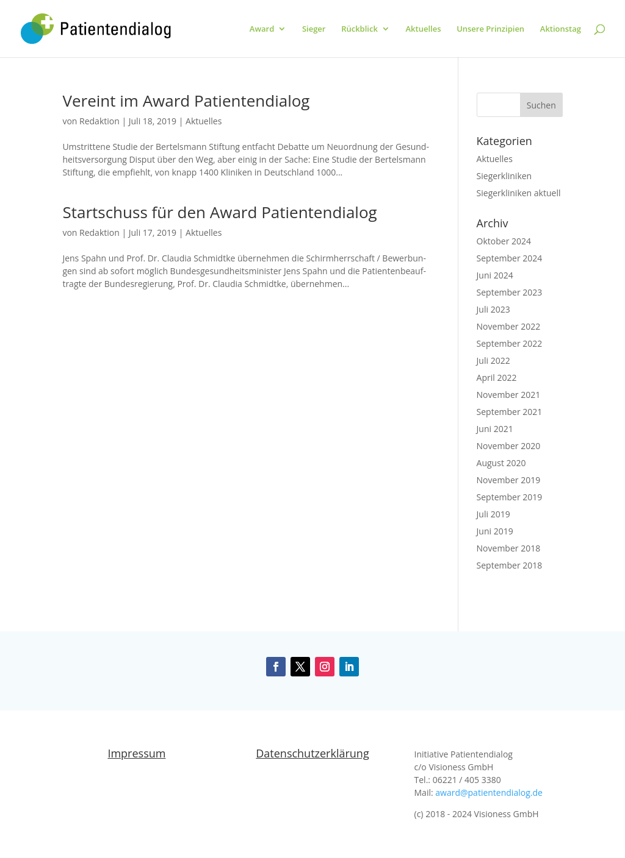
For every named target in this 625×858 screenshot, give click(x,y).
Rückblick (359, 29)
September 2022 (510, 343)
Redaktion (99, 121)
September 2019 (510, 497)
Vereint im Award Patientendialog (185, 101)
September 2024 (510, 258)
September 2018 (510, 565)
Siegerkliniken (504, 176)
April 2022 (497, 377)
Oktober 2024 (504, 241)
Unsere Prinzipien (490, 29)
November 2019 (509, 480)
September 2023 (510, 292)
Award (262, 29)
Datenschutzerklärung (312, 753)
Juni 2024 (495, 275)
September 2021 (510, 411)
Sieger (314, 29)
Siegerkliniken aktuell (519, 193)
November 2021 (509, 394)
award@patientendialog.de (489, 792)
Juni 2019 (495, 531)
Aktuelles (423, 29)
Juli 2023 (493, 309)
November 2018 (509, 548)
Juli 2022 (493, 360)
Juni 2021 (495, 428)
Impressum (136, 753)
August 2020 (501, 463)
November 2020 (509, 446)
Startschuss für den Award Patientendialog (219, 212)
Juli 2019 (493, 514)
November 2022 (509, 326)
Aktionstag (560, 29)
